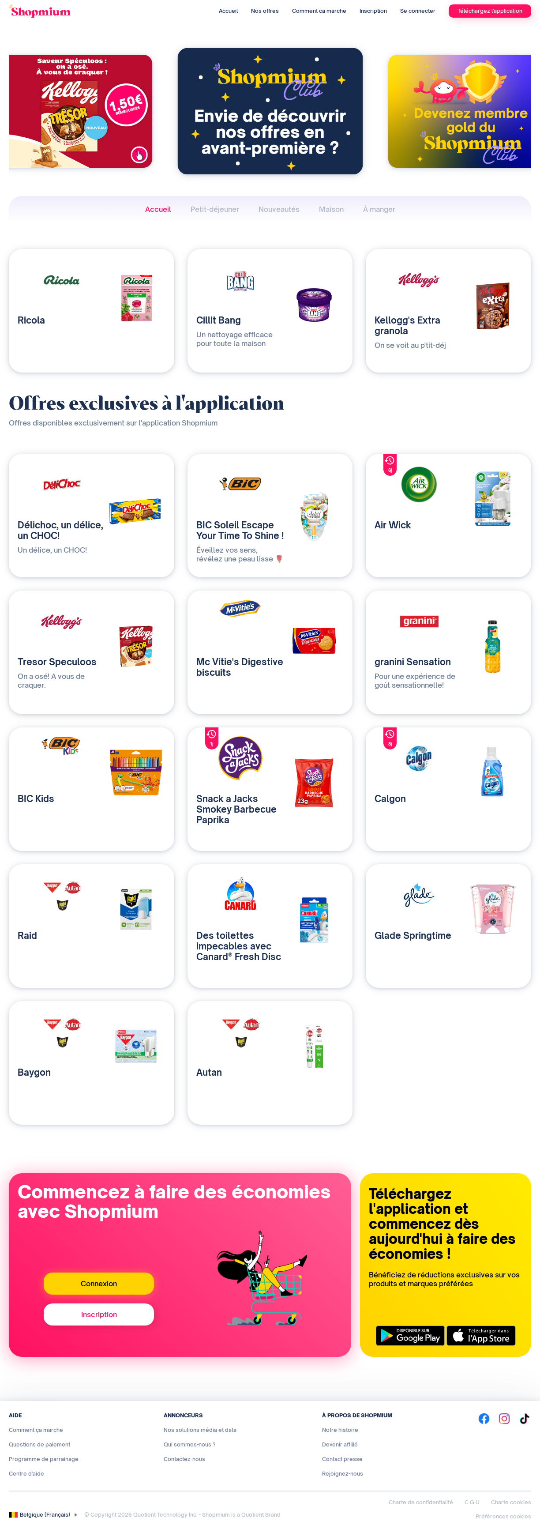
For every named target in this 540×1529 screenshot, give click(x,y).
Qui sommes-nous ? (190, 1444)
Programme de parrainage (44, 1459)
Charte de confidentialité (421, 1502)
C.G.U (472, 1502)
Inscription (373, 11)
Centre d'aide (26, 1473)
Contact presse (342, 1459)
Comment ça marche (319, 11)
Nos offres (265, 11)
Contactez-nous (184, 1459)
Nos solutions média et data (200, 1430)
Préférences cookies (503, 1516)
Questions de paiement (39, 1444)
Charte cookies (511, 1502)
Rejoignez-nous (342, 1473)
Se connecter (417, 11)
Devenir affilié (340, 1444)
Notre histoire (340, 1430)
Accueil (228, 11)
